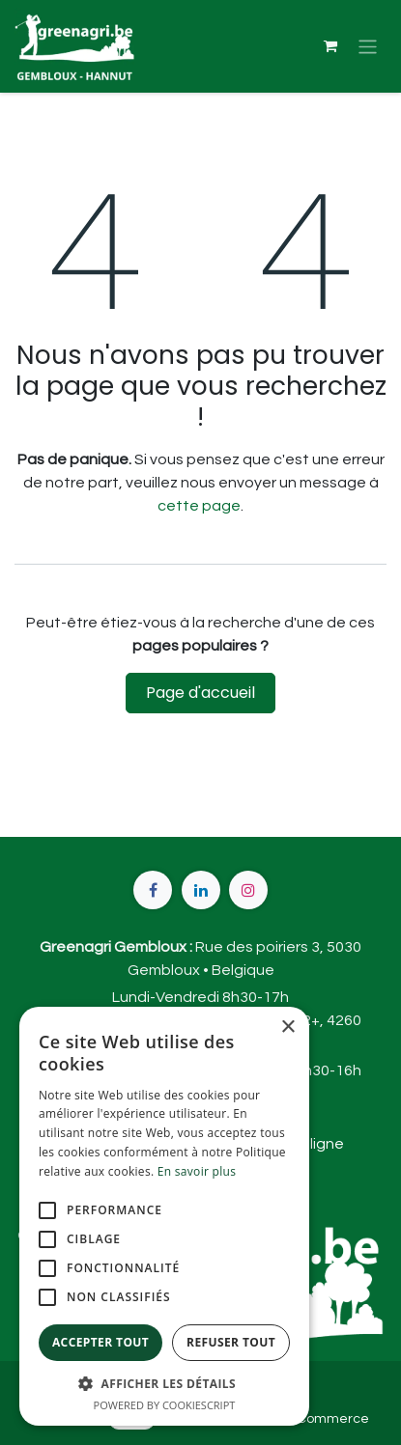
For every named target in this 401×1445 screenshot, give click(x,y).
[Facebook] (152, 890)
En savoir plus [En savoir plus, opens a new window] (197, 1171)
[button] (164, 1383)
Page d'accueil (200, 692)
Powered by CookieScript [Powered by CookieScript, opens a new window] (165, 1405)
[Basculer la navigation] (368, 46)
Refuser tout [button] (230, 1342)
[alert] (164, 1216)
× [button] (287, 1027)
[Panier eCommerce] (330, 46)
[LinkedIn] (201, 890)
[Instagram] (248, 890)
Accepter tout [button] (100, 1342)
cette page (199, 506)
